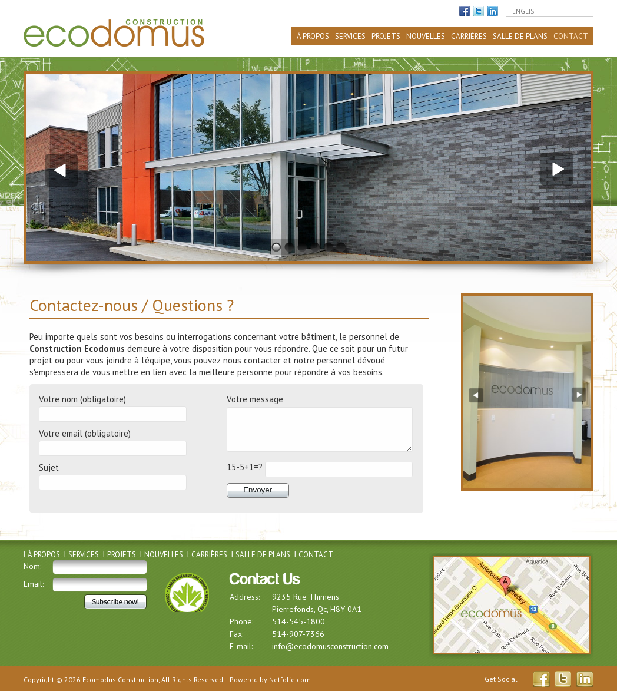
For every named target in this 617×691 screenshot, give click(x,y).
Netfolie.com (290, 679)
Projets (385, 36)
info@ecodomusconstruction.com (330, 646)
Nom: (32, 566)
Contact (570, 36)
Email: (34, 583)
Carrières (469, 36)
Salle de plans (520, 36)
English (525, 11)
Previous (58, 169)
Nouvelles (425, 36)
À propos (313, 36)
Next (558, 169)
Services (350, 36)
